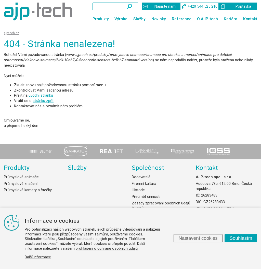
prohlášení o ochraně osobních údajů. (107, 248)
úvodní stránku (41, 95)
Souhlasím (241, 238)
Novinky (158, 19)
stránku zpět (43, 100)
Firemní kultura (144, 183)
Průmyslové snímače (21, 177)
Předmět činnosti (146, 196)
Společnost (148, 167)
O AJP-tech (207, 19)
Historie (138, 190)
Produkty (101, 19)
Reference (181, 19)
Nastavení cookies (197, 238)
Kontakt (250, 19)
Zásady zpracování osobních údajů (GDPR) (161, 206)
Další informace (38, 257)
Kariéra (230, 19)
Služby (139, 19)
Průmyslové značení (20, 183)
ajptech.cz (11, 33)
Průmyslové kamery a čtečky (28, 190)
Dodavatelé (141, 177)
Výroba (120, 19)
